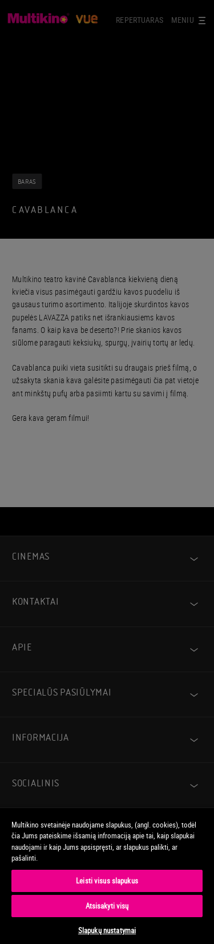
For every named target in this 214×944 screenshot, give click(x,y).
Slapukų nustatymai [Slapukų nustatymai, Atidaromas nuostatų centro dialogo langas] (107, 930)
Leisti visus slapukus (107, 880)
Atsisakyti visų (107, 906)
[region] (107, 875)
